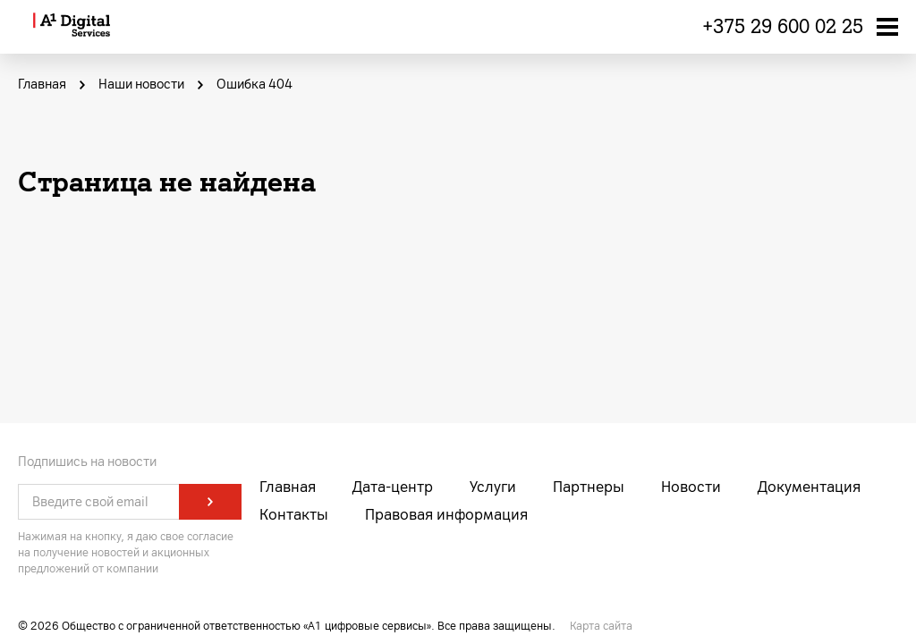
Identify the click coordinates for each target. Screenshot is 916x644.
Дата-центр (392, 487)
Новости (691, 487)
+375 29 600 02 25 (782, 26)
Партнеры (588, 487)
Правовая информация (446, 514)
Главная (287, 487)
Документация (809, 487)
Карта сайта (601, 626)
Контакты (293, 514)
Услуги (493, 487)
